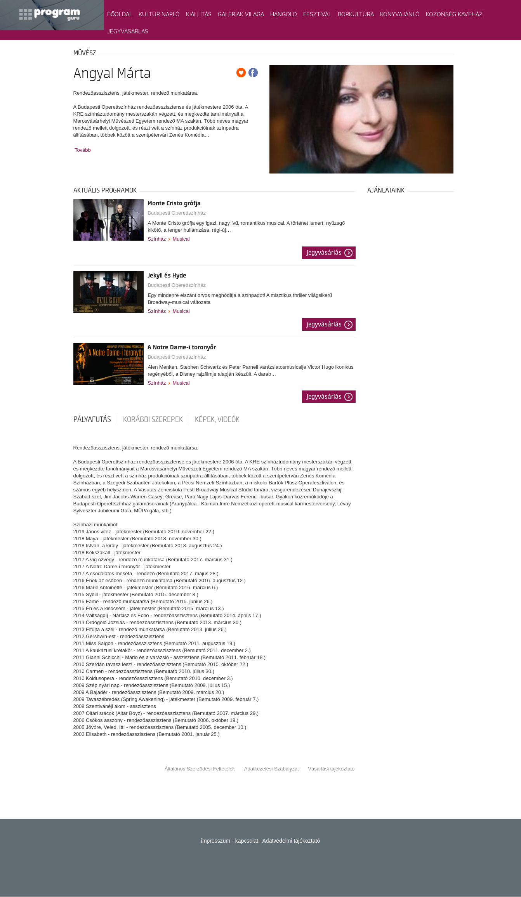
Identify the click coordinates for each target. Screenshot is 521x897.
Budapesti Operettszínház (177, 213)
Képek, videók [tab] (217, 419)
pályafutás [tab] (92, 419)
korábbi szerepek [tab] (153, 419)
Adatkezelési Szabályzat (271, 769)
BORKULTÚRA (356, 14)
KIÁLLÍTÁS (199, 14)
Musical (181, 239)
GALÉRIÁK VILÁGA (241, 14)
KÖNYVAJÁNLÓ (400, 14)
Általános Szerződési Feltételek (200, 769)
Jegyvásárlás (324, 252)
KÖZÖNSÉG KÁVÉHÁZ (454, 14)
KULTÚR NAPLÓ (159, 14)
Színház (157, 239)
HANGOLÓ (283, 14)
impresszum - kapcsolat (229, 841)
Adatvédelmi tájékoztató (291, 841)
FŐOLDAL (119, 14)
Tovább (83, 150)
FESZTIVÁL (317, 14)
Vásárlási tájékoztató (331, 769)
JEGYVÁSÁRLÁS (127, 31)
